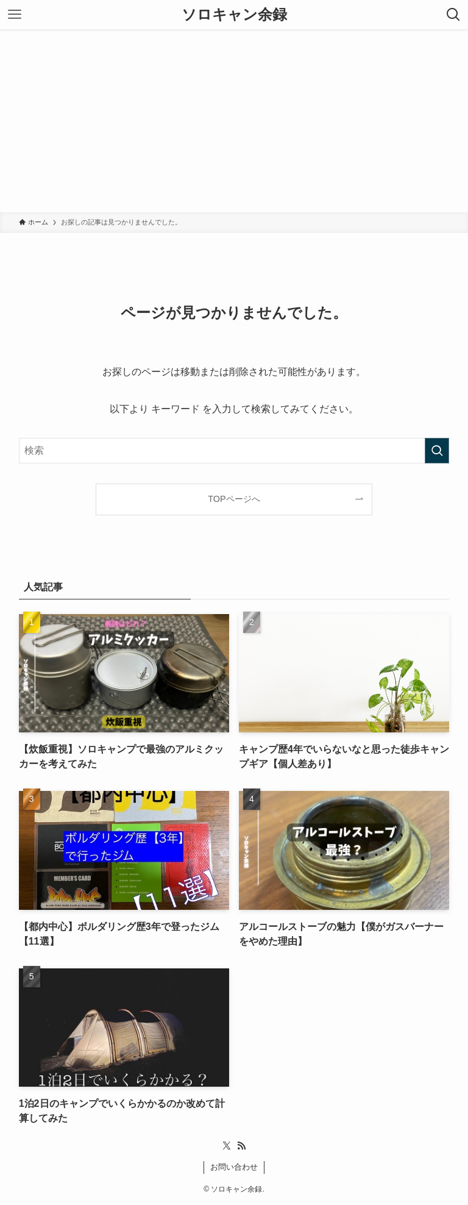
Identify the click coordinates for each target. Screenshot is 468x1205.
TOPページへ (234, 499)
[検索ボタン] (453, 14)
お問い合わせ (234, 1166)
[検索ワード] (234, 450)
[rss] (241, 1145)
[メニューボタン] (14, 14)
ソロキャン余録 (234, 14)
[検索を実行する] (437, 450)
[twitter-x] (226, 1145)
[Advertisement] (234, 120)
